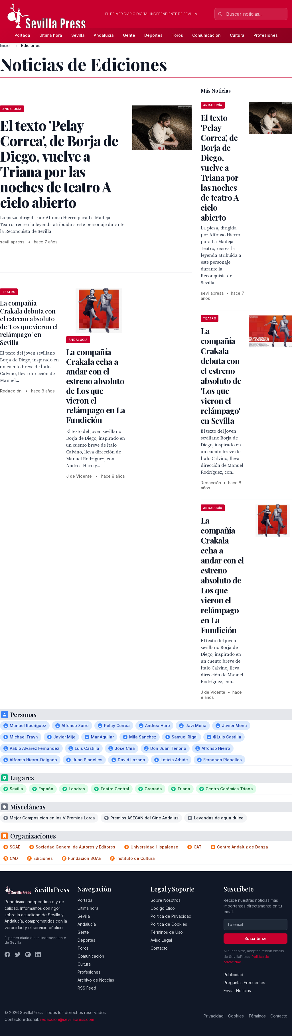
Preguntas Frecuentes (244, 982)
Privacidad (214, 1015)
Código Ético (163, 908)
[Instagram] (28, 954)
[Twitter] (18, 954)
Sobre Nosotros (166, 900)
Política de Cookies (169, 924)
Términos (257, 1015)
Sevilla (78, 35)
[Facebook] (7, 954)
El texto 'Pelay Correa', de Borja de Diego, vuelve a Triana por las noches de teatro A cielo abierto (220, 167)
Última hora (50, 35)
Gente (129, 35)
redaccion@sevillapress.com (67, 1019)
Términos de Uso (167, 932)
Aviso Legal (161, 940)
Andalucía (104, 35)
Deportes (153, 35)
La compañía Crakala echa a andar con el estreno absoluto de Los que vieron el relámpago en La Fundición (95, 386)
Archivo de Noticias (96, 980)
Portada (22, 35)
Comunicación (206, 35)
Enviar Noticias (237, 990)
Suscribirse (255, 938)
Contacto (159, 948)
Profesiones (266, 35)
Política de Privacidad (171, 916)
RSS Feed (87, 988)
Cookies (236, 1015)
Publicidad (233, 974)
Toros (177, 35)
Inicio (5, 45)
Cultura (237, 35)
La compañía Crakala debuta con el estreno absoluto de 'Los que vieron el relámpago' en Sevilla (29, 323)
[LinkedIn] (38, 954)
